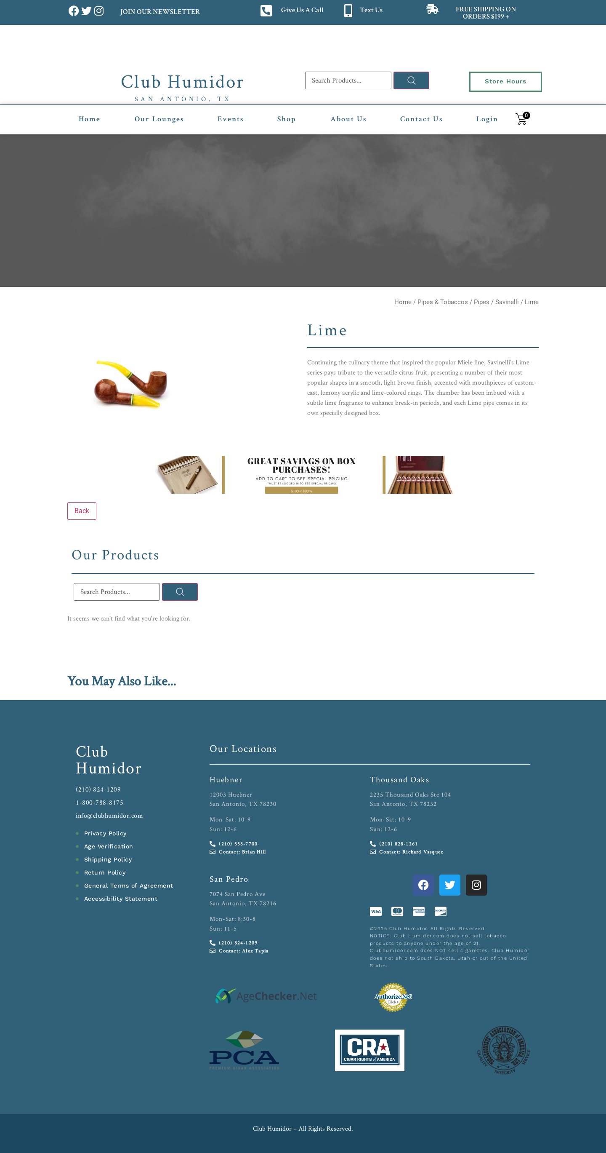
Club (92, 751)
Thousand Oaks (400, 779)
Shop (286, 119)
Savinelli (507, 302)
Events (231, 119)
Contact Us (421, 119)
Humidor (109, 767)
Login (487, 119)
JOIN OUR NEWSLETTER (160, 12)
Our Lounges (159, 119)
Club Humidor (183, 81)
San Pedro (229, 878)
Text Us (371, 10)
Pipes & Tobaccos (442, 302)
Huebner (226, 779)
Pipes (481, 302)
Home (90, 119)
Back (81, 511)
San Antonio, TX (183, 98)
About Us (348, 119)
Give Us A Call (302, 10)
